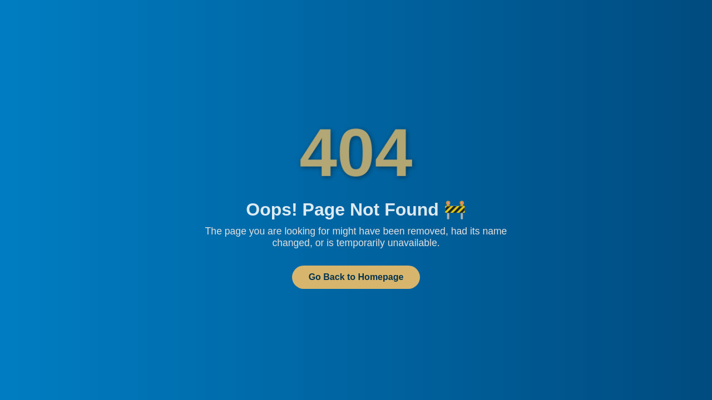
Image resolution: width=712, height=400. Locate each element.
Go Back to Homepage (356, 277)
